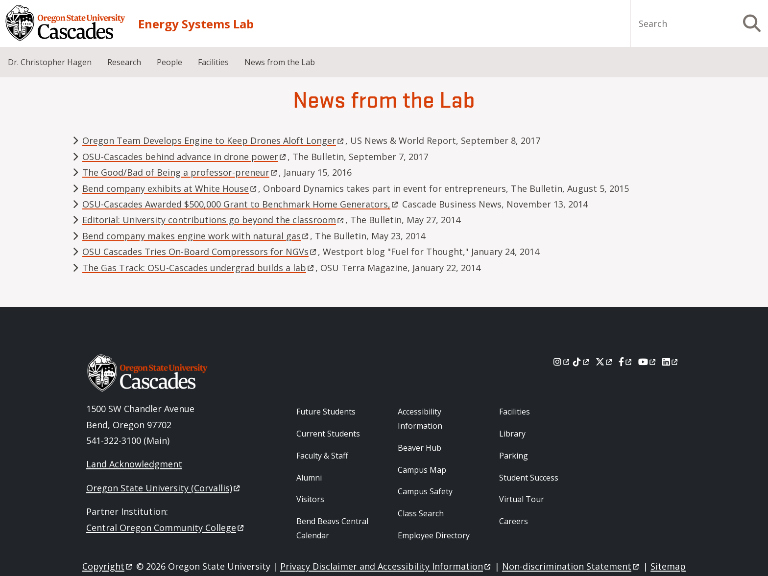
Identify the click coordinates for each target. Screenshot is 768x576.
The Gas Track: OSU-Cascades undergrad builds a (198, 268)
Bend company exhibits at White (170, 188)
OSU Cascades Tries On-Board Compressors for (200, 251)
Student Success (528, 477)
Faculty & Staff (322, 455)
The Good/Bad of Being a (180, 172)
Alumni (309, 477)
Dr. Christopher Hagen (50, 62)
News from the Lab (279, 62)
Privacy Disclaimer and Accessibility (386, 566)
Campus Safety (425, 491)
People (169, 62)
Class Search (421, 513)
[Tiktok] (581, 362)
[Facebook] (626, 362)
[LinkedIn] (670, 362)
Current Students (328, 433)
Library (512, 433)
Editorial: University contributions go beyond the (213, 220)
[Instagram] (562, 362)
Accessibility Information (420, 418)
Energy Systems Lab (196, 24)
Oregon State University (163, 488)
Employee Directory (434, 535)
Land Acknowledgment (134, 464)
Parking (513, 455)
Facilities (213, 62)
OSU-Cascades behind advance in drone (185, 156)
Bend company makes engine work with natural (196, 236)
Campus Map (422, 469)
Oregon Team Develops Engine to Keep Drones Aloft (213, 140)
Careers (513, 521)
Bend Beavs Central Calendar (332, 528)
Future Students (326, 411)
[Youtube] (647, 362)
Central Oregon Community (165, 527)
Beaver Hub (419, 447)
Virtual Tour (521, 499)
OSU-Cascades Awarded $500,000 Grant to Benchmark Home (241, 204)
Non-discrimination (571, 566)
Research (124, 62)
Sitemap (668, 566)
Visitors (310, 499)
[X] (605, 362)
